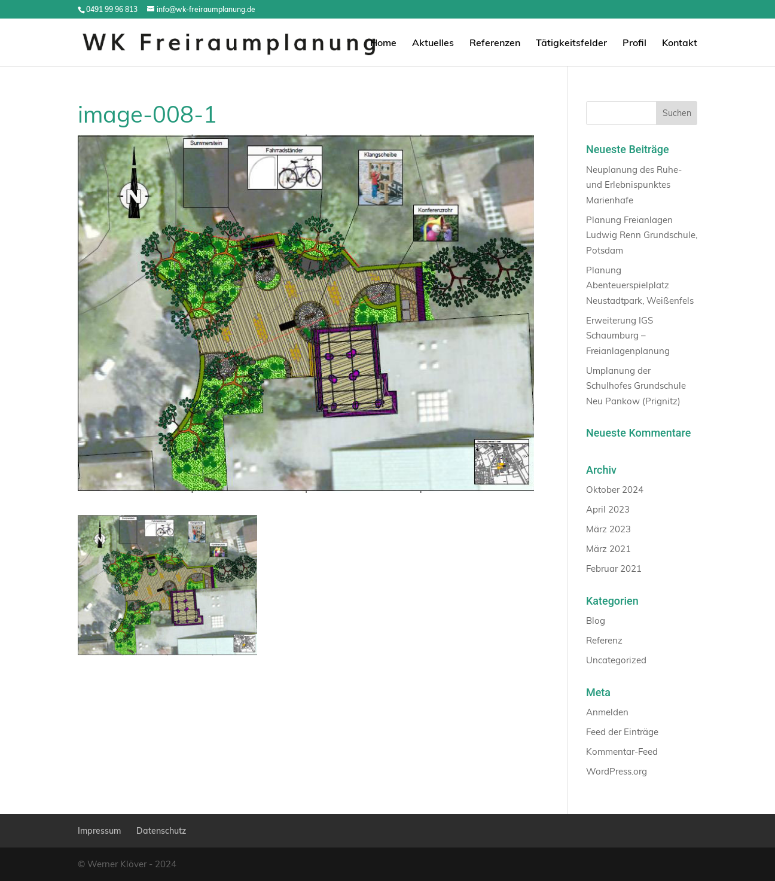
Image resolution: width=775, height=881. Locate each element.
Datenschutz (161, 830)
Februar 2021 (614, 568)
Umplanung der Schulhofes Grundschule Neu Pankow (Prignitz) (636, 386)
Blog (595, 620)
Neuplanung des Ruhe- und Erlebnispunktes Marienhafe (634, 185)
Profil (634, 43)
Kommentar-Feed (622, 751)
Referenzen (494, 43)
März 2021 (608, 548)
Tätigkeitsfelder (571, 43)
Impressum (99, 830)
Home (383, 43)
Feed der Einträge (622, 731)
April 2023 (608, 509)
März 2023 (608, 529)
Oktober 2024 (614, 489)
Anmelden (607, 712)
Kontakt (679, 43)
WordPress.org (616, 771)
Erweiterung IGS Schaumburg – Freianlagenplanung (628, 335)
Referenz (604, 640)
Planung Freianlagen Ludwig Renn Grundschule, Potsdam (641, 235)
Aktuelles (433, 43)
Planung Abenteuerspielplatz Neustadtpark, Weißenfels (640, 285)
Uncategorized (616, 660)
